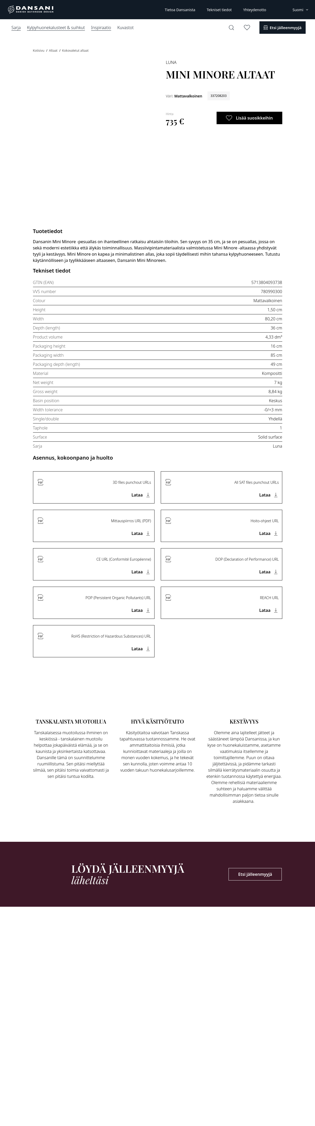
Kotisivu (39, 50)
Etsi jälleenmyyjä (255, 874)
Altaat (53, 50)
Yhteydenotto (254, 9)
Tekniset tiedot (219, 9)
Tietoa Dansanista (180, 9)
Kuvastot (125, 27)
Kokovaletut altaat (75, 50)
